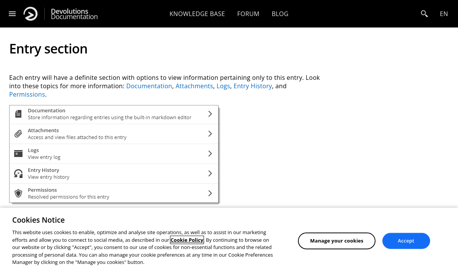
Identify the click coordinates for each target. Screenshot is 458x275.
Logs (223, 86)
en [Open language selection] (444, 14)
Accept (406, 240)
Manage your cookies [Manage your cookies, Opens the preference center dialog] (337, 240)
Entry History (252, 86)
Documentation (74, 13)
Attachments (194, 86)
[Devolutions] (30, 13)
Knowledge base (197, 14)
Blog (280, 14)
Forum (248, 14)
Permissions (27, 94)
